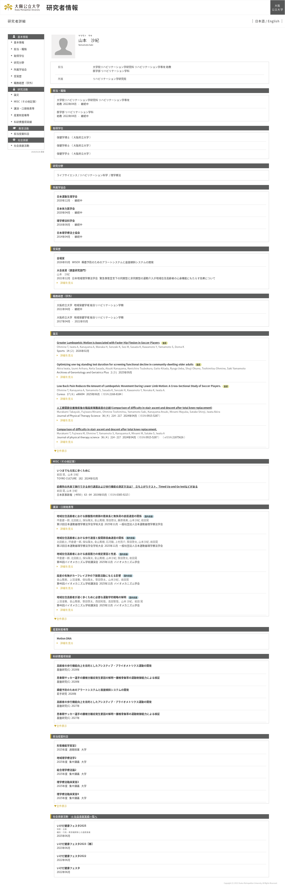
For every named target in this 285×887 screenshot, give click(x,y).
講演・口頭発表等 (24, 108)
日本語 (260, 21)
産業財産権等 (21, 115)
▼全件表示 (60, 451)
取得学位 (19, 56)
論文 (16, 95)
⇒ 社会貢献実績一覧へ (84, 816)
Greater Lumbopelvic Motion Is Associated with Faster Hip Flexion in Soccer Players (108, 342)
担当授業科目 (21, 134)
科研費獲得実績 (23, 122)
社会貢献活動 (21, 145)
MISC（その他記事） (26, 101)
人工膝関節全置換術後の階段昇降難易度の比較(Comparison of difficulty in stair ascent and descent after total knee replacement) (134, 408)
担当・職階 (20, 49)
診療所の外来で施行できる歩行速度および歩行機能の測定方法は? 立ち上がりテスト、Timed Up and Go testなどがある (127, 486)
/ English (272, 21)
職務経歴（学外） (24, 83)
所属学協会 (20, 69)
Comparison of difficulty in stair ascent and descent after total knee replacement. (107, 429)
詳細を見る (65, 283)
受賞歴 (18, 76)
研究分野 (19, 62)
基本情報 (19, 42)
